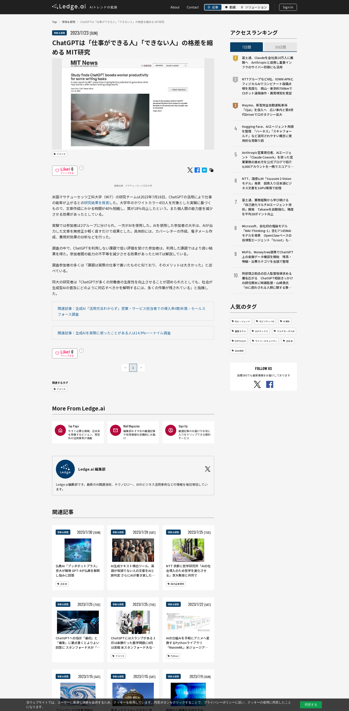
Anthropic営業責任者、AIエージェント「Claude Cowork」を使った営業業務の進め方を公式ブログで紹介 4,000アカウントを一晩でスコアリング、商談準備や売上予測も (268, 159)
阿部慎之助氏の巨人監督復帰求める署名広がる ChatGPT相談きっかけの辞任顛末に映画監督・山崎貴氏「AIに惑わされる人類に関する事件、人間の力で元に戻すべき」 (267, 280)
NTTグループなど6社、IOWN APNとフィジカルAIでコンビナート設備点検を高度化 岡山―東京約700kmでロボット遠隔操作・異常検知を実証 (268, 86)
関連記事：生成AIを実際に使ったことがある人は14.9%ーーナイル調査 (114, 332)
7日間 (246, 47)
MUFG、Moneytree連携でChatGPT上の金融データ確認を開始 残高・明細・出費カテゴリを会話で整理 (267, 257)
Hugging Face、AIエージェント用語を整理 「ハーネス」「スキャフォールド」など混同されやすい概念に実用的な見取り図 (268, 133)
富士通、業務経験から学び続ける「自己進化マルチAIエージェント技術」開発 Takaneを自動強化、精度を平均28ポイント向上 (268, 207)
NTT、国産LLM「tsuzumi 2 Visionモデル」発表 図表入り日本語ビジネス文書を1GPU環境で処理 (267, 183)
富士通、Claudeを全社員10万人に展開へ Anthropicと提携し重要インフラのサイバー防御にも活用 (267, 62)
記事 (215, 7)
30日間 (280, 47)
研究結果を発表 (96, 202)
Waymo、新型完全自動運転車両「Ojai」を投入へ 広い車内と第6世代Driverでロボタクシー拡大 (267, 110)
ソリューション (256, 7)
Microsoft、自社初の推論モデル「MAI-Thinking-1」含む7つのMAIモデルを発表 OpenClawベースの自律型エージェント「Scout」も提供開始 (267, 233)
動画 (232, 7)
